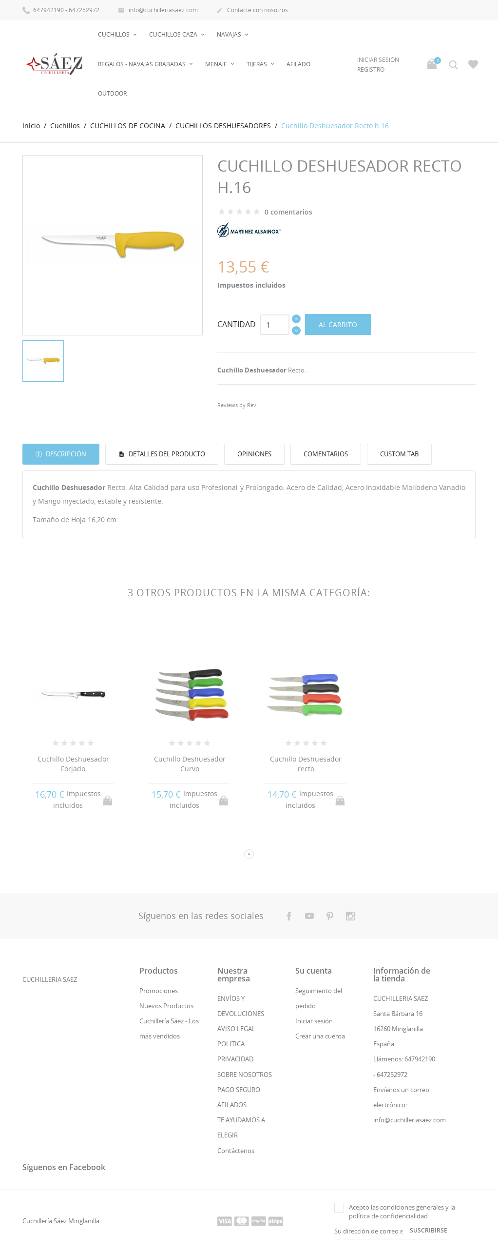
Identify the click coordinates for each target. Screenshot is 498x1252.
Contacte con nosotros (252, 11)
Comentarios (326, 454)
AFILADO (298, 64)
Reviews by (237, 405)
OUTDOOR (112, 93)
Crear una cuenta (320, 1036)
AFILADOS (232, 1104)
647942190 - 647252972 (60, 9)
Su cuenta (313, 970)
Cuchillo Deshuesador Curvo (190, 763)
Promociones (158, 990)
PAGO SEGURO (238, 1089)
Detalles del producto (166, 454)
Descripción (65, 454)
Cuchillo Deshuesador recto (306, 763)
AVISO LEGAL (236, 1028)
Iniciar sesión (314, 1021)
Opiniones (254, 454)
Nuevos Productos (166, 1005)
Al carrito (338, 324)
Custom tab (399, 454)
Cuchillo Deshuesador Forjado (73, 763)
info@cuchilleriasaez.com (158, 11)
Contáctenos (235, 1150)
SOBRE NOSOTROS (244, 1074)
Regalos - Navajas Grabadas (142, 64)
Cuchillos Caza (174, 34)
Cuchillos (114, 34)
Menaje (217, 64)
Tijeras (257, 64)
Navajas (230, 34)
